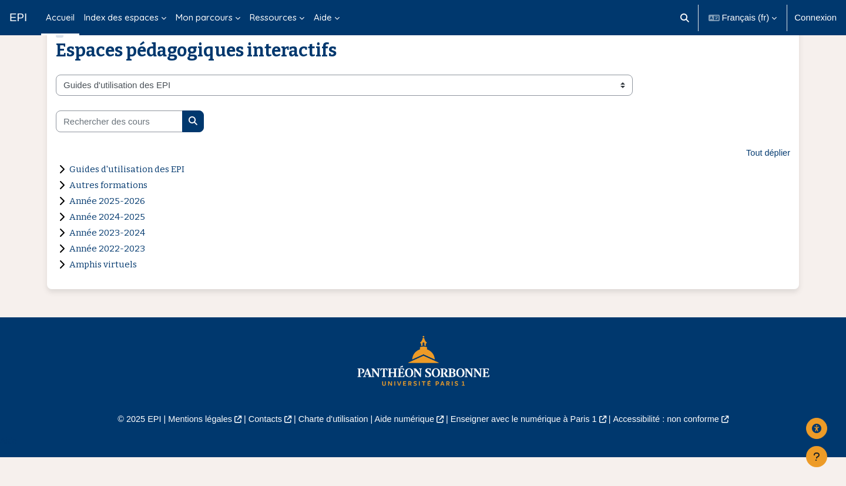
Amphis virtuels (103, 292)
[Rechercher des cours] (119, 149)
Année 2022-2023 (107, 276)
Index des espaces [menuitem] (121, 17)
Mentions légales (192, 447)
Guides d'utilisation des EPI (126, 197)
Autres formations (108, 212)
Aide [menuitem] (323, 17)
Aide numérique (403, 447)
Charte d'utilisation (330, 447)
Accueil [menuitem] (60, 17)
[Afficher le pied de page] (816, 456)
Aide (9, 469)
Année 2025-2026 (107, 228)
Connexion (815, 17)
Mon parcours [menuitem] (204, 17)
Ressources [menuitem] (273, 17)
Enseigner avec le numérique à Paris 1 (527, 447)
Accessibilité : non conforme (675, 447)
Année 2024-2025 (107, 244)
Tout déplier (767, 180)
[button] (685, 17)
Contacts (259, 447)
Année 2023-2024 (107, 260)
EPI (18, 17)
